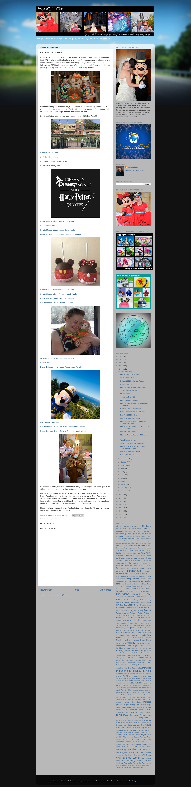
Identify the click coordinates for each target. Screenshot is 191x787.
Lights (118, 660)
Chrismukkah (121, 563)
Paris (124, 692)
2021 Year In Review (127, 378)
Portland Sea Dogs (132, 702)
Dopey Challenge (140, 600)
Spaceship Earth (126, 730)
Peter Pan (144, 692)
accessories (121, 531)
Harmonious (127, 638)
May (122, 478)
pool (135, 699)
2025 (121, 356)
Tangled (143, 735)
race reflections (138, 707)
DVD (146, 602)
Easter (130, 605)
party (129, 692)
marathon (119, 668)
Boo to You (132, 550)
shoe (122, 722)
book (138, 550)
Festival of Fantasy (136, 613)
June (123, 475)
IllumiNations (120, 648)
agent (134, 533)
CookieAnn (119, 571)
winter (149, 763)
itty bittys (148, 653)
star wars (123, 732)
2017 (121, 504)
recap (148, 709)
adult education (144, 531)
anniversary (132, 538)
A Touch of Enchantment (130, 528)
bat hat (138, 543)
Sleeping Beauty (146, 722)
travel (145, 744)
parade (119, 692)
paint (118, 690)
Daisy (126, 576)
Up (125, 750)
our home (142, 688)
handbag (119, 635)
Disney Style (139, 589)
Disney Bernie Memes (49, 153)
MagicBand (134, 662)
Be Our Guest (146, 543)
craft (127, 573)
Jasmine (118, 655)
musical (119, 678)
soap (142, 727)
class (140, 566)
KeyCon (147, 655)
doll (124, 600)
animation (119, 538)
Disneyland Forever (133, 597)
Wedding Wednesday (124, 763)
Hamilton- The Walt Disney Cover (53, 161)
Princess (147, 702)
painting (135, 690)
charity (139, 560)
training (138, 744)
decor (148, 576)
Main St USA (146, 662)
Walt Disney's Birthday (128, 440)
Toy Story (126, 744)
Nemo (145, 678)
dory (149, 600)
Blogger (134, 781)
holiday (131, 642)
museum (143, 676)
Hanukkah (135, 635)
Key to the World (135, 655)
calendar (146, 553)
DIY (118, 599)
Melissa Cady (133, 167)
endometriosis (127, 607)
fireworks (131, 615)
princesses (121, 704)
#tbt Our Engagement (128, 432)
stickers (137, 732)
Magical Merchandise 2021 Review (133, 387)
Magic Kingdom (123, 662)
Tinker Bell (146, 739)
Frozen (130, 620)
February (124, 488)
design (129, 579)
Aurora (129, 541)
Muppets (137, 676)
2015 (121, 511)
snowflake (129, 727)
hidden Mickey (145, 640)
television (119, 737)
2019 (121, 498)
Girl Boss (128, 625)
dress (137, 602)
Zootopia (140, 768)
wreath (134, 768)
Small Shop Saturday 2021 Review (133, 412)
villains (149, 753)
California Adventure (124, 556)
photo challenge (121, 695)
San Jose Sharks (137, 715)
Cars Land (141, 558)
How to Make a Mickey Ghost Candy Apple (57, 303)
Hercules (136, 640)
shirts (118, 722)
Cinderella (120, 566)
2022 (121, 366)
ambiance (147, 534)
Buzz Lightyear (131, 553)
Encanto (119, 607)
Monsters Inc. (140, 673)
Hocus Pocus (121, 643)
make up (129, 665)
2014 (121, 514)
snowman (136, 727)
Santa (149, 715)
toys (133, 744)
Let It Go (147, 658)
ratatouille (141, 709)
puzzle (118, 707)
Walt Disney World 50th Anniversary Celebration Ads (61, 234)
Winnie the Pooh (140, 763)
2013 (121, 517)
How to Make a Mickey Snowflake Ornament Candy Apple (63, 427)
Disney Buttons (121, 581)
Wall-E (139, 755)
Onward (144, 685)
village (143, 753)
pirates (140, 695)
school (136, 718)
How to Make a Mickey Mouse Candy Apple (57, 221)
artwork (119, 541)
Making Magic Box (138, 665)
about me (147, 528)
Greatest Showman (122, 630)
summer (119, 735)
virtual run (128, 755)
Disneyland (122, 594)
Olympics (143, 683)
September (125, 465)
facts (127, 610)
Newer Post (46, 589)
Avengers (148, 541)
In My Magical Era (143, 648)
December (125, 372)
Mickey (137, 670)
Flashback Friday (141, 615)
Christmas (133, 563)
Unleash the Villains (48, 226)
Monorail (132, 673)
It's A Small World (138, 653)
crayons (132, 573)
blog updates (132, 548)
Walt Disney (146, 755)
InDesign (120, 650)
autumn (141, 541)
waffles (135, 755)
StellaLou (131, 732)
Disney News (146, 584)
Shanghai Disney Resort (135, 720)
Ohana (129, 683)
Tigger (138, 739)
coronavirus (134, 570)
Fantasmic (119, 613)
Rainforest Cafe (122, 709)
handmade (127, 635)
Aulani (125, 541)
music (149, 676)
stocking (148, 732)
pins (136, 695)
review (54, 519)
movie (125, 676)
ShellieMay (147, 720)
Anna (125, 538)
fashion (126, 613)
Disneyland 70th (121, 596)
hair (142, 630)
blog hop (124, 548)
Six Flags (129, 722)
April (122, 481)
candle (149, 556)
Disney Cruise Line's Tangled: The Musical (57, 290)
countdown (120, 574)
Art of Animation (146, 538)
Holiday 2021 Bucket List (129, 455)
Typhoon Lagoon (145, 746)
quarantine (126, 707)
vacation (132, 749)
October (124, 462)
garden (123, 623)
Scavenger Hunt (127, 718)
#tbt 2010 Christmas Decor (130, 418)
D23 (149, 574)
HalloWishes (147, 633)
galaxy (145, 620)
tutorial (134, 746)
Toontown (128, 741)
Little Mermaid (135, 660)
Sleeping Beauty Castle (124, 725)
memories (146, 668)
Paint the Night (126, 690)
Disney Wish (129, 591)
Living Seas (146, 660)
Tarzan (149, 734)
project (137, 704)
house (128, 645)
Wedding (131, 760)
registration (120, 712)
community (134, 568)
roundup (148, 712)
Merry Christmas (126, 394)
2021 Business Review (128, 390)
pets (149, 692)
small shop (137, 725)
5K (117, 528)
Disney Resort (138, 586)
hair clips (147, 630)
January (124, 491)
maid (139, 662)
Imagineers (130, 648)
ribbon (141, 712)
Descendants (120, 579)
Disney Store (130, 589)
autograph (135, 541)
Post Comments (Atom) (58, 595)
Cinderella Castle (131, 566)
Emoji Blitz (147, 605)
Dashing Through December (130, 408)
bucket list (120, 553)
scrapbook (143, 718)
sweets (137, 735)
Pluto (122, 699)
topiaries (119, 744)
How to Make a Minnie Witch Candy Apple (57, 298)
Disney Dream (125, 584)
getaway (148, 623)
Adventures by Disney (123, 534)
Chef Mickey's (147, 560)
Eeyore (136, 605)
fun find (48, 519)
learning (136, 658)
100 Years (124, 526)
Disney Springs (120, 589)
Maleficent (148, 665)
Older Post (105, 589)
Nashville (139, 678)
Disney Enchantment (135, 584)
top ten (148, 741)
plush (118, 699)
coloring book (125, 568)
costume (148, 571)
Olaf (132, 683)
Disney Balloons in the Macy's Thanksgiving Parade (61, 367)
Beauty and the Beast (124, 546)
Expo (145, 607)
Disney (136, 579)
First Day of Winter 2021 (129, 400)
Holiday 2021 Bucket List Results (132, 381)
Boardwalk (124, 550)
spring (141, 730)
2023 (121, 362)
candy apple (120, 558)
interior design (140, 650)
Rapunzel (133, 709)
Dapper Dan (132, 576)
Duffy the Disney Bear (49, 157)
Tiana (132, 739)
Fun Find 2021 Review (128, 415)
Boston (142, 550)
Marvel (134, 668)
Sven (132, 734)
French (124, 621)
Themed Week (145, 737)
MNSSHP (119, 673)
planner (148, 697)
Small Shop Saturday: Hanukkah (132, 443)
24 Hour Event (136, 526)
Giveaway (137, 625)
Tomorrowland (120, 741)
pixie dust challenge (139, 697)
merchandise (123, 670)
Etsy (141, 607)
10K (129, 526)
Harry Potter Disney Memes (51, 166)
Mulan (131, 676)
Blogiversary (142, 548)
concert (142, 568)
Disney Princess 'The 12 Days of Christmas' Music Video (63, 431)
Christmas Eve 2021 (127, 397)
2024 (121, 359)
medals (139, 668)
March (123, 484)
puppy (149, 705)
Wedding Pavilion (144, 761)
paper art (148, 690)
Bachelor (118, 543)
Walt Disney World (128, 757)
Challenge (126, 560)
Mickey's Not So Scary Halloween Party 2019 (58, 358)
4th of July (146, 526)
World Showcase (125, 768)
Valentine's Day (145, 750)
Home (76, 589)
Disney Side (147, 586)
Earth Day (123, 605)
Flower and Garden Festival (126, 617)
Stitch (143, 732)
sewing (123, 720)
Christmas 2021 (126, 384)
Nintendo (118, 683)
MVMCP (125, 678)
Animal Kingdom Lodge (143, 536)
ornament (135, 688)
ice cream (147, 646)
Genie (136, 623)
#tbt (117, 526)
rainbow (148, 707)
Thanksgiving (128, 737)
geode (142, 623)
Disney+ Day (45, 363)
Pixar (130, 697)
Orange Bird (128, 687)
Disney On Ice (120, 586)
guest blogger (135, 630)
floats (149, 615)
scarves (118, 718)
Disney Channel (132, 581)
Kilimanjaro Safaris (122, 658)
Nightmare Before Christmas (142, 680)
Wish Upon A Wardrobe (123, 765)
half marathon (123, 632)
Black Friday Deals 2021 (50, 422)
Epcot (135, 607)
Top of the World (138, 741)
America (119, 536)
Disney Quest (129, 586)
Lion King (125, 660)
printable (130, 704)
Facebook (123, 610)
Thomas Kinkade (122, 739)
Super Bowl (127, 735)
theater (136, 737)
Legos (141, 658)
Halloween (136, 632)
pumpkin (143, 705)
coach (145, 566)
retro (127, 712)
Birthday (141, 545)
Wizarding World (140, 765)
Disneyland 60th (142, 594)
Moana (126, 673)
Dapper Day (140, 576)
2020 (121, 495)
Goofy (137, 628)
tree (150, 744)
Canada (143, 555)
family (147, 610)
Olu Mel (137, 683)
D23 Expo (120, 576)
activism (132, 531)
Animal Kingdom (129, 536)
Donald (129, 600)
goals (132, 628)
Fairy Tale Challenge (136, 611)
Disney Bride (146, 579)
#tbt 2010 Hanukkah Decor (130, 451)
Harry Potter (138, 638)
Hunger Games (138, 646)
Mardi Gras (127, 668)
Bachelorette (126, 543)
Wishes (132, 765)
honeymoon (120, 646)
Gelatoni (130, 623)
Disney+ (137, 591)
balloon (133, 543)
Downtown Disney (122, 602)
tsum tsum (126, 746)
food (138, 617)
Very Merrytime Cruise (124, 753)
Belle (135, 545)
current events (141, 574)
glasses (126, 628)
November (125, 459)
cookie (149, 568)
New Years (129, 681)
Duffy (142, 602)
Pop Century (142, 699)
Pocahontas (129, 699)
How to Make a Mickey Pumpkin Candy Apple (58, 294)
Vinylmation (120, 755)
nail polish (132, 678)
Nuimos (124, 683)
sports (135, 730)
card (135, 558)
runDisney (122, 714)
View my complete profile (134, 170)
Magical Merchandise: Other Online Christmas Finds (133, 422)
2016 (121, 508)
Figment (124, 615)
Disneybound (146, 591)
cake (138, 553)
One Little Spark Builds (133, 685)
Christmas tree (146, 563)
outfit (149, 687)
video (136, 752)
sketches (136, 722)
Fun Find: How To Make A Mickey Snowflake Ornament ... (132, 447)
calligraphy (136, 555)
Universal (119, 750)
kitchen (130, 658)
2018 (121, 501)
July (122, 472)
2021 (121, 369)
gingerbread (120, 625)
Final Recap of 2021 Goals (130, 374)
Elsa (141, 605)
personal (135, 692)
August (123, 468)
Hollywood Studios (144, 643)
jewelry (124, 655)
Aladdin (141, 534)
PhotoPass (131, 695)
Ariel (138, 538)
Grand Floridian (145, 628)
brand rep (148, 550)
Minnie (147, 670)
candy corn (129, 558)
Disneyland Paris (146, 596)
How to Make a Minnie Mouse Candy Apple (57, 230)
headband (127, 640)
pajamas (141, 690)
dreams (132, 602)
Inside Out (129, 650)
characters (133, 560)
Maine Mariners (121, 665)
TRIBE (118, 746)
